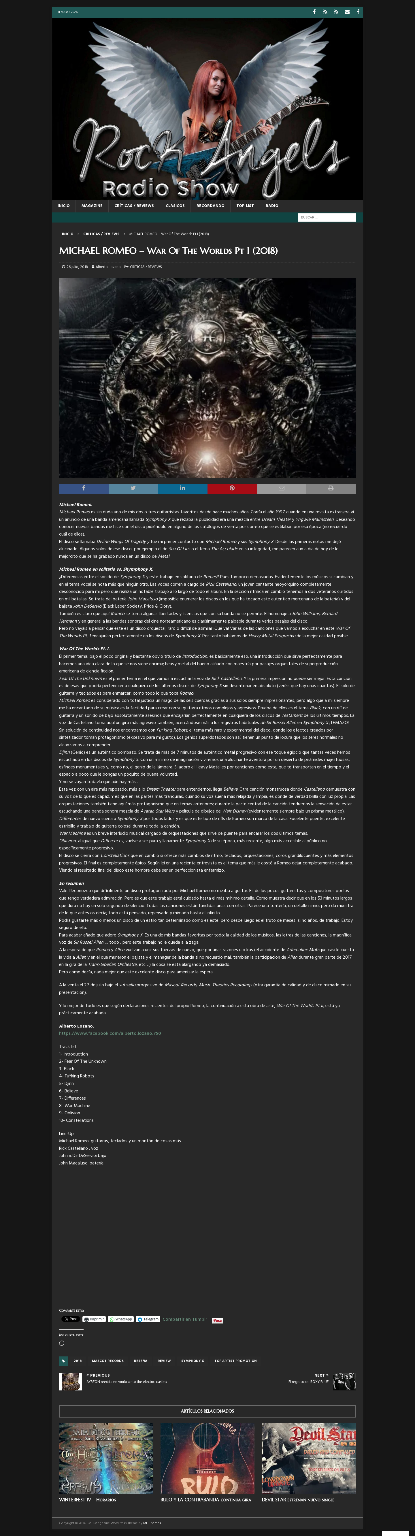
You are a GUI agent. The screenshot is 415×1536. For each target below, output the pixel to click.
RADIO (272, 205)
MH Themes (152, 1523)
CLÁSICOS (175, 205)
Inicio (64, 205)
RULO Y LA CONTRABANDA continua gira (206, 1499)
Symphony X (192, 1361)
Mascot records (108, 1361)
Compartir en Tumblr (185, 1318)
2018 (78, 1361)
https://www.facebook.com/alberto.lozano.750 (110, 1033)
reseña (140, 1361)
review (164, 1361)
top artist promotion (235, 1361)
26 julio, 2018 (77, 267)
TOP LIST (245, 205)
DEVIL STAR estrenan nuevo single (298, 1499)
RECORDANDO (211, 205)
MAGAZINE (92, 205)
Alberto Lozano (108, 267)
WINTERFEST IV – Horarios (87, 1499)
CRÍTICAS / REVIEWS (134, 205)
